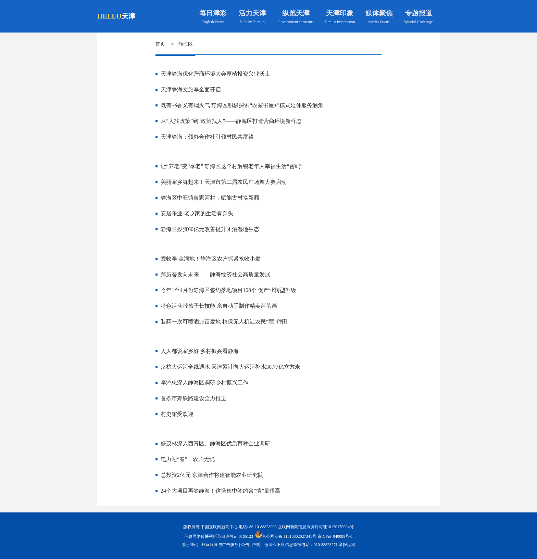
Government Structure (296, 22)
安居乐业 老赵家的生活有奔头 (197, 213)
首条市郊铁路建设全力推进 (193, 398)
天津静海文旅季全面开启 (191, 89)
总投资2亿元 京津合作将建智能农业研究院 (212, 475)
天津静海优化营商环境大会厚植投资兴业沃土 (215, 74)
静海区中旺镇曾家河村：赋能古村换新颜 (210, 198)
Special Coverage (418, 22)
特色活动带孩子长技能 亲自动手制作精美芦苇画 (219, 306)
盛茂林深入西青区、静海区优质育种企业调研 (215, 443)
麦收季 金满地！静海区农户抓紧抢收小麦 (211, 259)
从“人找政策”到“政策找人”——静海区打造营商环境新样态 (231, 121)
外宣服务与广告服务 (219, 544)
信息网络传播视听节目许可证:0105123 (218, 536)
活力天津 (252, 13)
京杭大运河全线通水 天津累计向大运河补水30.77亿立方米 (230, 367)
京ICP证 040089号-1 (335, 536)
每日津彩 (213, 13)
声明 (256, 544)
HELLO (109, 16)
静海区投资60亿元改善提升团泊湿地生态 (210, 229)
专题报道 (418, 13)
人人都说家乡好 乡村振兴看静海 (200, 351)
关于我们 (190, 544)
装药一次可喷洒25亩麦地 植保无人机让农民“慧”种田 (224, 322)
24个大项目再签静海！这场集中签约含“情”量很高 (220, 491)
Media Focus (378, 22)
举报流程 (347, 544)
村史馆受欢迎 (177, 414)
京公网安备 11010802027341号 (285, 534)
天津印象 (339, 13)
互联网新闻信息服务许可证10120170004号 (316, 526)
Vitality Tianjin (252, 22)
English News (212, 22)
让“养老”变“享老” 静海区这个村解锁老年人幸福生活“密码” (232, 166)
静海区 (185, 44)
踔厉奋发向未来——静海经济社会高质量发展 (215, 274)
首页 (160, 44)
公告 (245, 544)
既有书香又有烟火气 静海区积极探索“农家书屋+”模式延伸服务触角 (242, 105)
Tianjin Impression (339, 22)
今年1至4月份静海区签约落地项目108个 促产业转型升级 (228, 290)
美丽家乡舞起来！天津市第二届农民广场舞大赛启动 (224, 182)
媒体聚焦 (379, 13)
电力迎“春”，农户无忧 (188, 459)
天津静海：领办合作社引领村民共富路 (207, 137)
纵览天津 (296, 13)
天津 (128, 16)
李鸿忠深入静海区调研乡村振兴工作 (204, 382)
